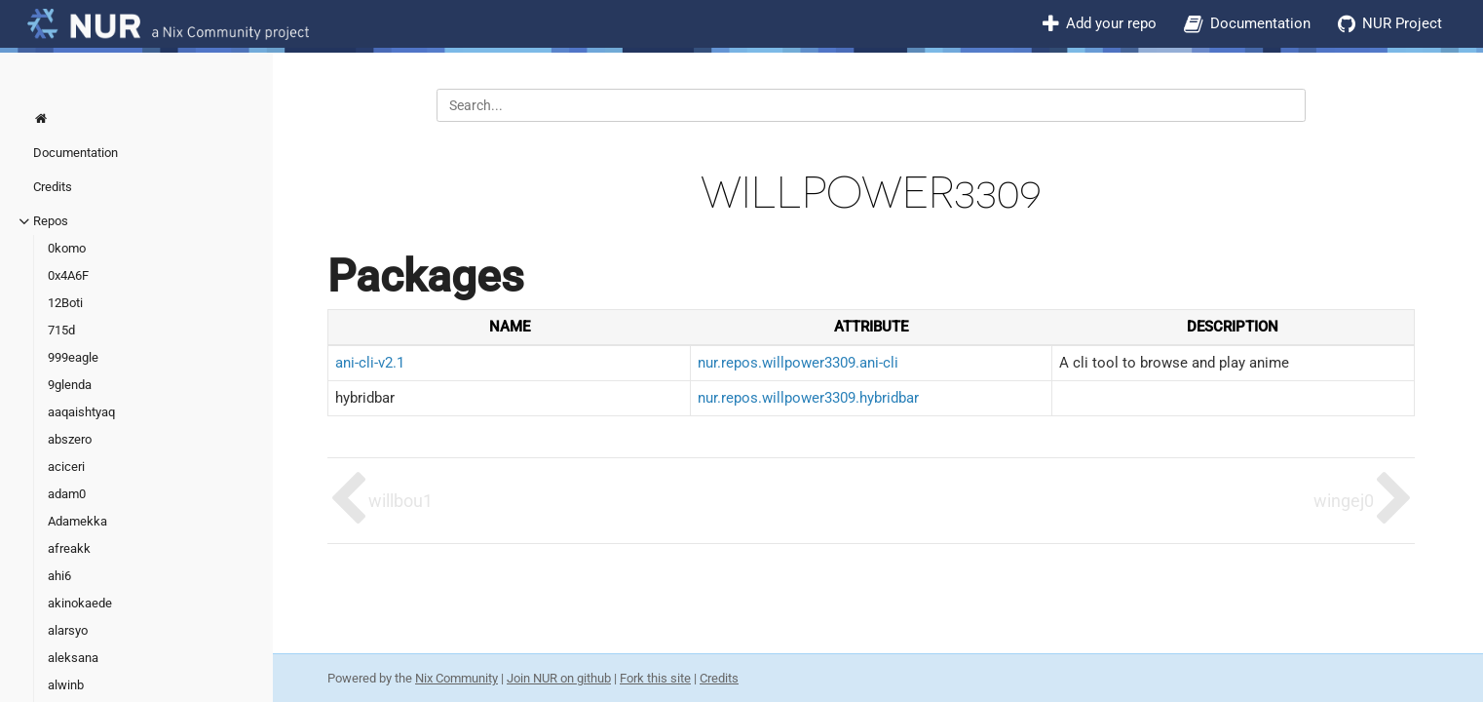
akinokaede (80, 603)
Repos (50, 221)
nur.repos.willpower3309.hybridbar (808, 398)
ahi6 (59, 575)
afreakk (69, 548)
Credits (52, 186)
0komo (67, 248)
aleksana (73, 657)
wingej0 (1343, 500)
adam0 (67, 494)
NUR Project (1402, 23)
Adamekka (77, 521)
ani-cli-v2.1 (369, 362)
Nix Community (456, 678)
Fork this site (655, 678)
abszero (70, 439)
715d (61, 330)
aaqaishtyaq (81, 412)
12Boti (65, 302)
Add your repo (1111, 23)
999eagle (73, 357)
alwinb (66, 685)
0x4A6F (68, 275)
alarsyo (68, 630)
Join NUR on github (559, 678)
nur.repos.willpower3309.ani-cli (798, 362)
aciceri (66, 466)
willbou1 (400, 500)
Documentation (1260, 23)
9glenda (70, 384)
